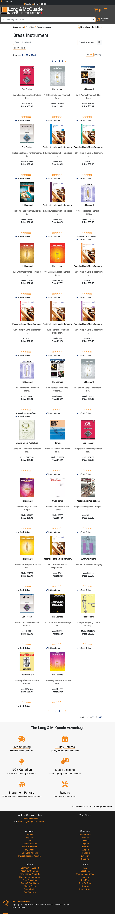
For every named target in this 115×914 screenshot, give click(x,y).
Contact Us (6, 1)
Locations (85, 849)
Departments (18, 25)
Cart (30, 818)
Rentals (85, 815)
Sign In (30, 812)
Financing (85, 830)
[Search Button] (93, 17)
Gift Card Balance (30, 830)
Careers (85, 855)
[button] (100, 6)
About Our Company (30, 849)
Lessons (85, 818)
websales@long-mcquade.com (30, 799)
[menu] (110, 6)
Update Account (30, 821)
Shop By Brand (85, 861)
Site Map (85, 858)
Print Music (30, 25)
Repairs (85, 821)
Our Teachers (30, 870)
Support (85, 827)
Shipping (85, 837)
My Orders (29, 827)
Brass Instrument (86, 40)
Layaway (85, 834)
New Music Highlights (90, 25)
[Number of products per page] (90, 52)
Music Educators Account (29, 834)
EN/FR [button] (109, 1)
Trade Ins (85, 824)
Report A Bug (85, 867)
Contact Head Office (85, 852)
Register (29, 815)
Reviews (85, 864)
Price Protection (30, 858)
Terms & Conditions (30, 861)
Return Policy (30, 867)
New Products (85, 812)
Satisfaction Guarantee (29, 855)
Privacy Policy (29, 864)
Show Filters (19, 45)
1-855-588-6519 (29, 796)
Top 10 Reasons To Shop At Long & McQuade (91, 784)
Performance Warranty (30, 852)
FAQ (85, 845)
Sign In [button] (94, 1)
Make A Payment (29, 824)
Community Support (30, 845)
